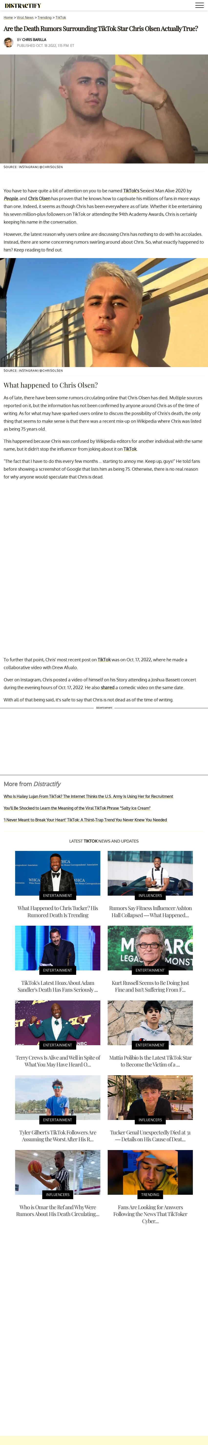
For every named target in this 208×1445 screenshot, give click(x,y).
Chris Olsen (39, 198)
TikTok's (131, 190)
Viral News (25, 17)
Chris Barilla (34, 40)
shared (107, 687)
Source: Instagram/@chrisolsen (33, 167)
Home (8, 17)
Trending (45, 17)
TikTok (61, 17)
